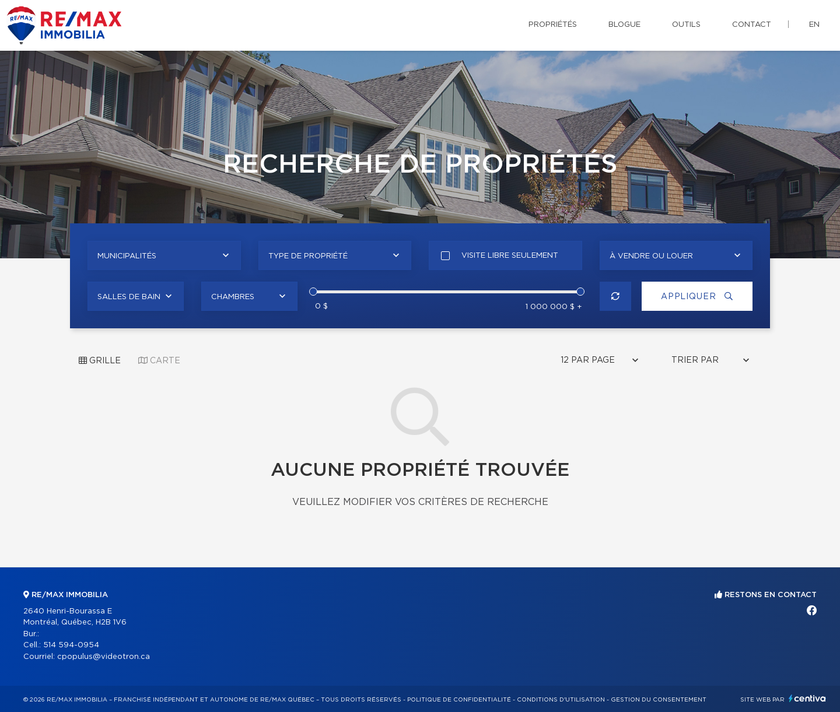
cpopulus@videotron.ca (103, 657)
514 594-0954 (71, 645)
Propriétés (552, 25)
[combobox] (164, 255)
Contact (751, 25)
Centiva (807, 698)
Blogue (624, 25)
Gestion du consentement (658, 700)
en (814, 25)
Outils (686, 25)
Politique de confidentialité (459, 700)
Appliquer (697, 296)
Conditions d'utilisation (561, 700)
